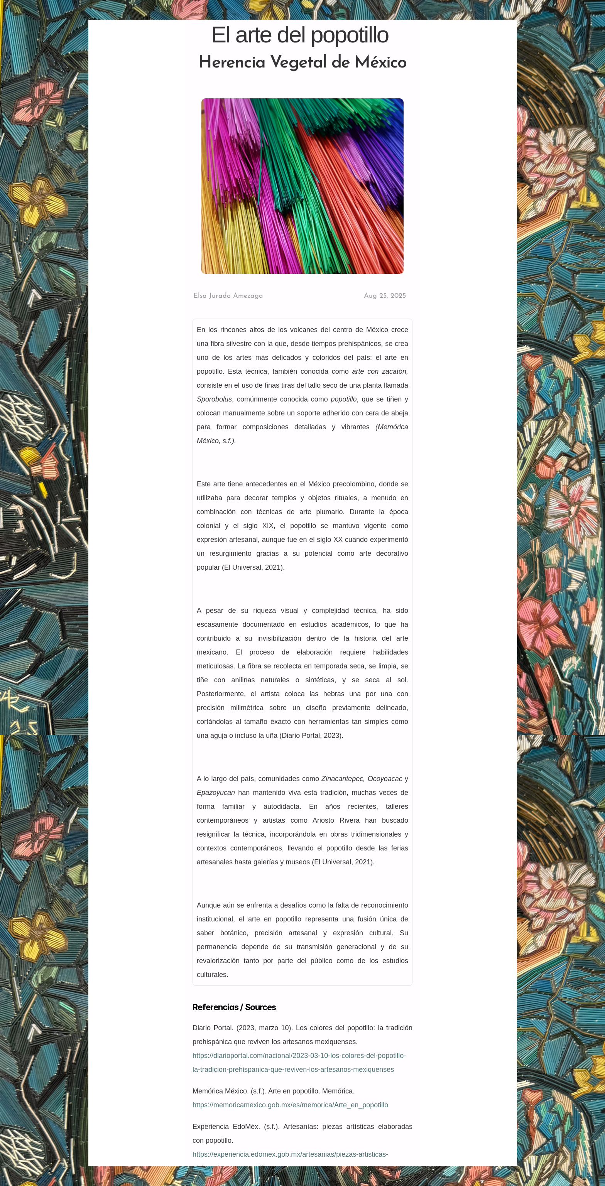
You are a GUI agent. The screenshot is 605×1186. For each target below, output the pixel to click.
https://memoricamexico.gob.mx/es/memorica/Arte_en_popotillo (290, 1105)
